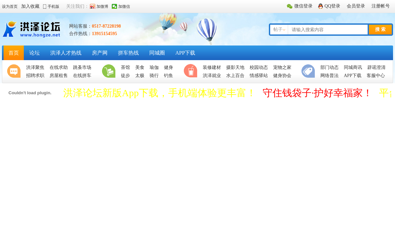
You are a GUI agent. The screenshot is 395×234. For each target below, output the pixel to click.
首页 (13, 53)
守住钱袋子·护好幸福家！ (318, 92)
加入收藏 (30, 6)
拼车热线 (128, 53)
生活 (110, 71)
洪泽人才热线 (65, 53)
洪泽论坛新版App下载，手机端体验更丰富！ (159, 92)
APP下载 (185, 53)
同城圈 (157, 53)
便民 (309, 71)
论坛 (34, 53)
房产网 (100, 53)
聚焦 (15, 71)
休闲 (192, 71)
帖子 (278, 29)
